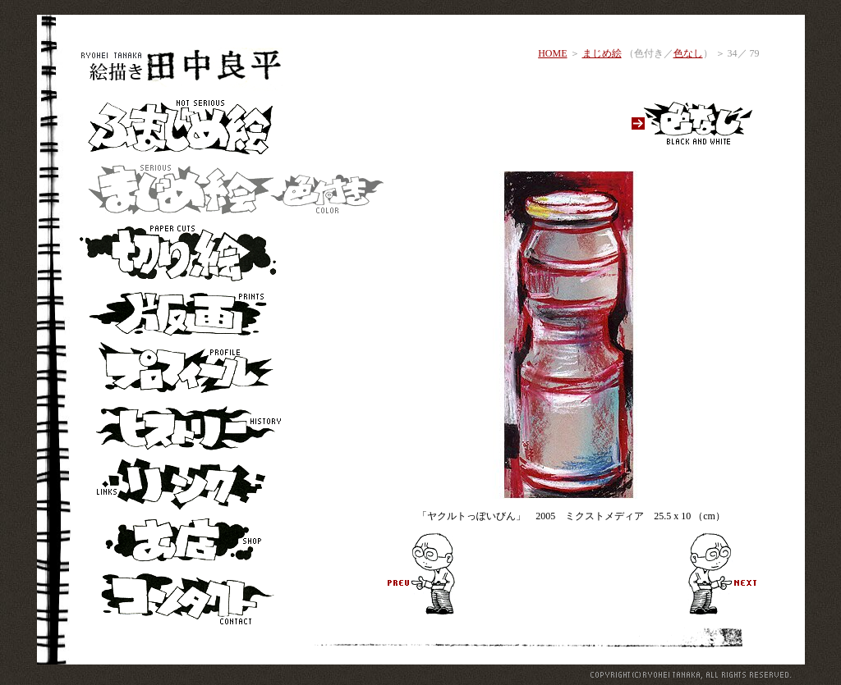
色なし (688, 53)
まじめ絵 (602, 53)
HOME (552, 53)
